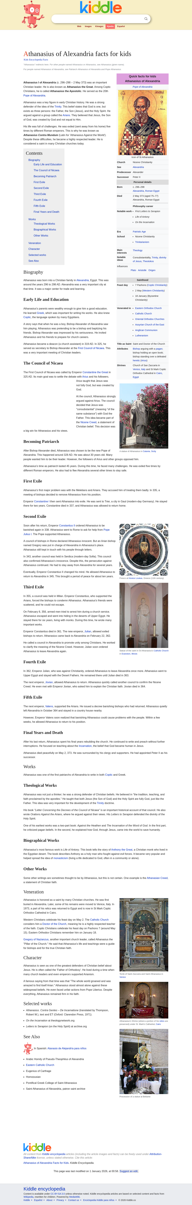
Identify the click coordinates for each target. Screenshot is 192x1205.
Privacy (60, 1200)
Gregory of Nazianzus (36, 939)
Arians (66, 115)
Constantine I (41, 501)
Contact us (73, 1200)
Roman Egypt (152, 191)
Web (79, 26)
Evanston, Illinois (129, 654)
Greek (40, 313)
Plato (133, 270)
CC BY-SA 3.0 (58, 1193)
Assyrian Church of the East (149, 324)
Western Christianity (153, 290)
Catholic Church (143, 313)
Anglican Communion (146, 330)
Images (88, 26)
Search (146, 18)
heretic (136, 360)
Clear (139, 19)
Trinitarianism (142, 242)
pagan (159, 348)
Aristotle (142, 270)
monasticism (60, 858)
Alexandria (138, 167)
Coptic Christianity (157, 285)
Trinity (155, 257)
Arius (144, 360)
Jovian (49, 682)
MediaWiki (74, 1197)
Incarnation (85, 746)
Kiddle (27, 1200)
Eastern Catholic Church (40, 1065)
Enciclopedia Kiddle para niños (98, 1200)
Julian (87, 631)
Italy (143, 369)
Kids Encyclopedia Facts (36, 59)
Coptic (27, 317)
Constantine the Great (95, 372)
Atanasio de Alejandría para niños (66, 1048)
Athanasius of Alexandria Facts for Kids (46, 1163)
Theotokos (148, 261)
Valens (49, 706)
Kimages (99, 26)
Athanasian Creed (157, 878)
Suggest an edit (129, 1171)
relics (161, 1021)
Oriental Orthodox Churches (149, 319)
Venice (136, 369)
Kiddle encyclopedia (53, 1154)
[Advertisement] (95, 39)
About (49, 1200)
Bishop (136, 348)
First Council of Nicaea (91, 348)
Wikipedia (28, 1197)
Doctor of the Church (54, 924)
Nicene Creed (88, 422)
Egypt (136, 377)
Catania (146, 451)
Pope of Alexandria (142, 87)
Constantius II (67, 525)
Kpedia (110, 26)
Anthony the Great (121, 849)
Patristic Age (139, 231)
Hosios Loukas (135, 578)
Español (121, 26)
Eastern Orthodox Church (148, 308)
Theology (137, 250)
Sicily (153, 451)
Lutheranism (141, 335)
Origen (151, 270)
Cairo (159, 373)
